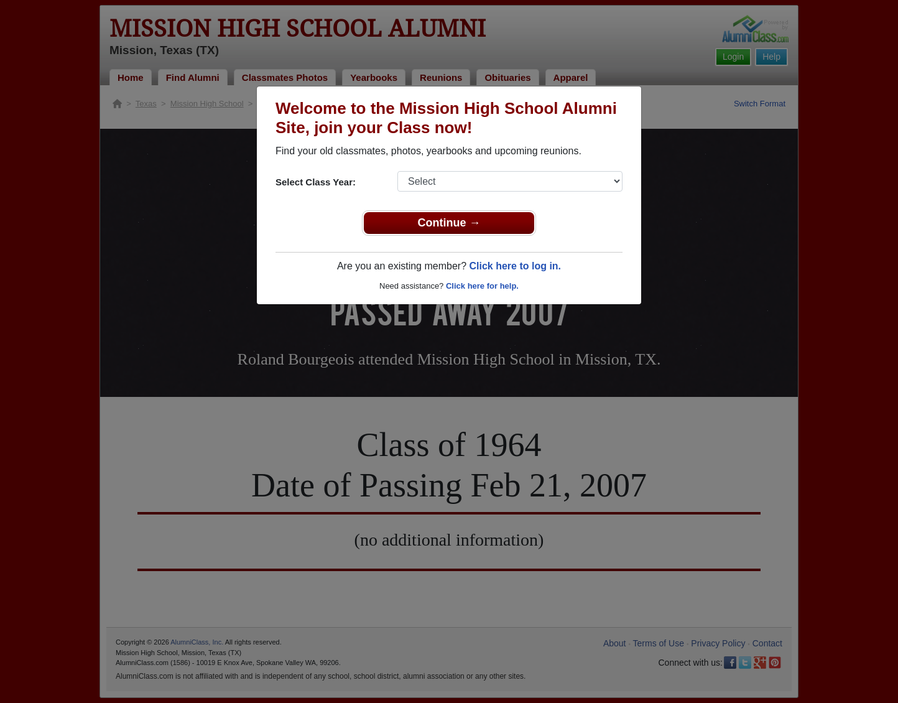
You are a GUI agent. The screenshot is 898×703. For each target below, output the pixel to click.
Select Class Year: (315, 182)
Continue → (449, 222)
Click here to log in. (515, 266)
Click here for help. (482, 286)
